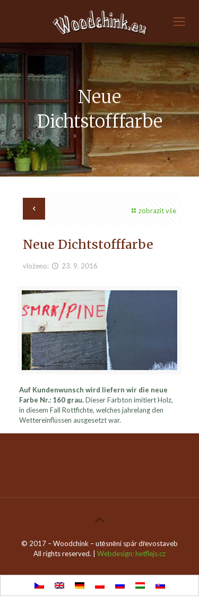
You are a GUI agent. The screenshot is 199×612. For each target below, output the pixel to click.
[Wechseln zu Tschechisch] (39, 585)
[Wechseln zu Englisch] (59, 585)
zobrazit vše (152, 210)
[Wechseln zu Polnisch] (100, 585)
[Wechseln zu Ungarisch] (140, 585)
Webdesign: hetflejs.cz (131, 553)
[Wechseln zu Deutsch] (80, 585)
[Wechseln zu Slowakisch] (160, 585)
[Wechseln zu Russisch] (120, 585)
